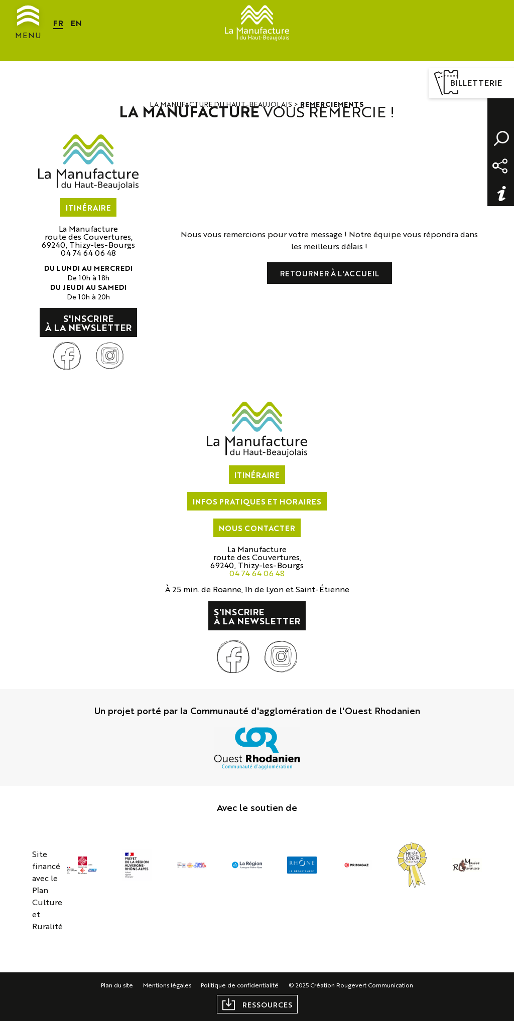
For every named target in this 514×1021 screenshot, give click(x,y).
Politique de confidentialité (240, 985)
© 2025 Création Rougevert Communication (351, 985)
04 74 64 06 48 (88, 252)
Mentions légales (167, 985)
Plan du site (117, 985)
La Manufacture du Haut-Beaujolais (221, 103)
